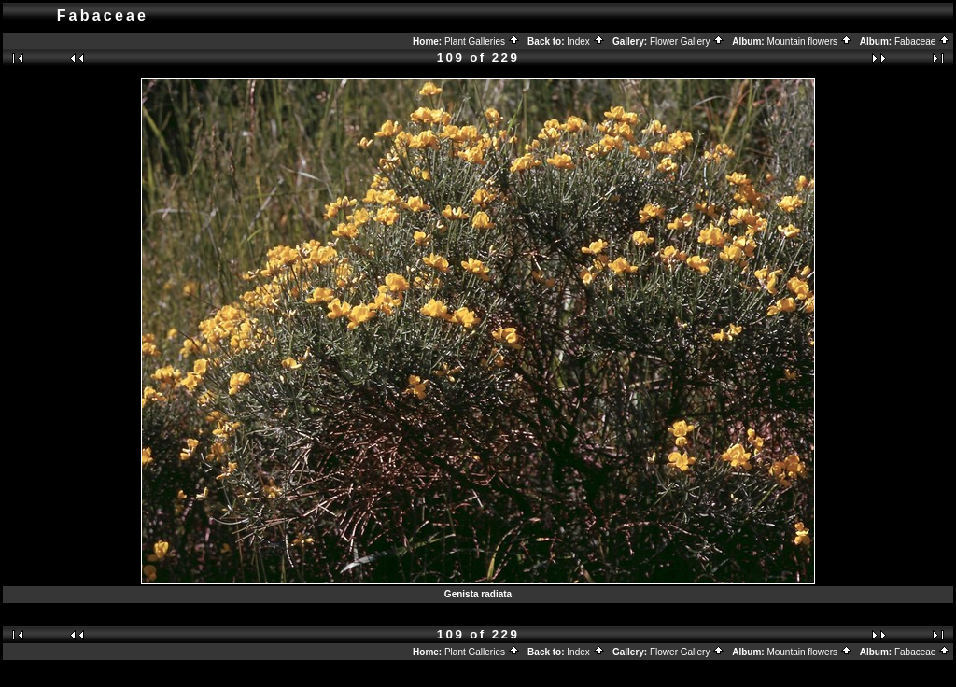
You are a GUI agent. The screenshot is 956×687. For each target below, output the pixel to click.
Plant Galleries (482, 41)
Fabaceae (922, 41)
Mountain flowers (808, 41)
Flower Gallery (687, 41)
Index (585, 41)
